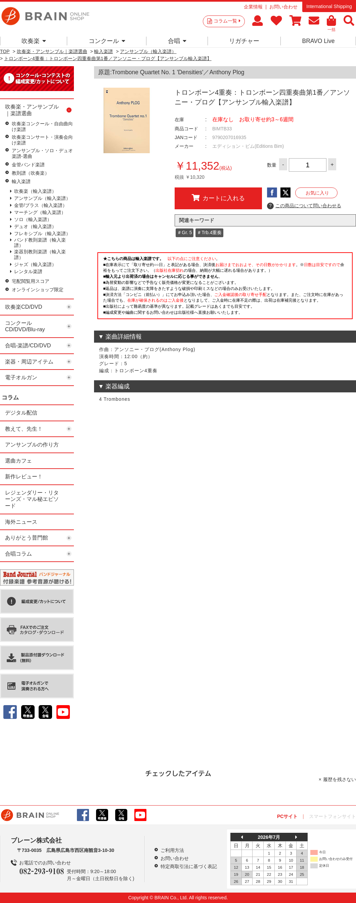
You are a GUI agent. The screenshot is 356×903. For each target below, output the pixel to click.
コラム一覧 (227, 21)
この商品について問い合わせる (304, 206)
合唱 (177, 41)
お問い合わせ (283, 6)
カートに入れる (218, 198)
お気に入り (317, 193)
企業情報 (253, 6)
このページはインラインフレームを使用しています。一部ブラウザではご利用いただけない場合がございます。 (225, 288)
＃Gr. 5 (184, 232)
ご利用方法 (172, 850)
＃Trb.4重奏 (209, 232)
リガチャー (244, 41)
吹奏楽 (33, 41)
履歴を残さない (339, 779)
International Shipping (329, 6)
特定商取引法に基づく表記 (189, 866)
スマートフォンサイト (332, 816)
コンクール (107, 41)
